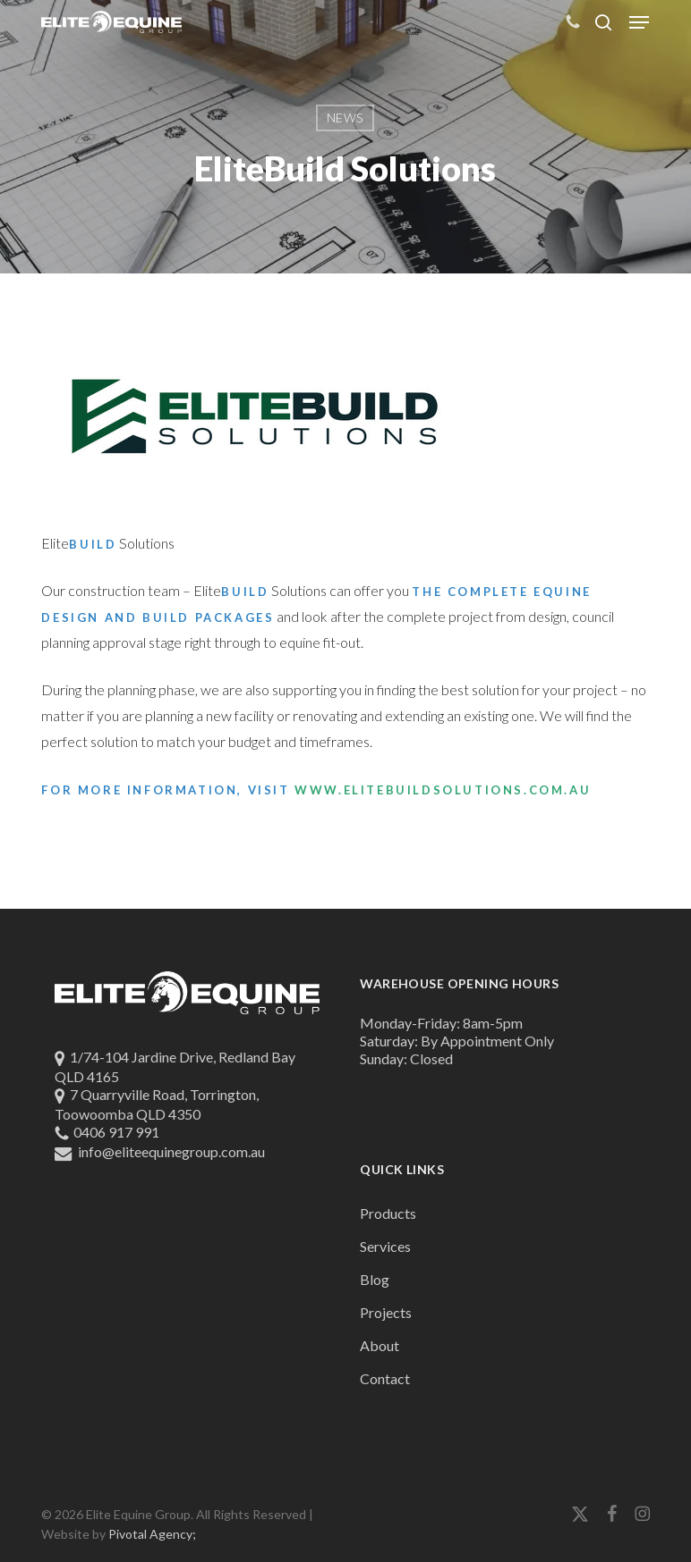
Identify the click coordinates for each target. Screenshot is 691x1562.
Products (388, 1213)
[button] (639, 22)
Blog (374, 1279)
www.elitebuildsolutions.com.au (442, 790)
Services (385, 1246)
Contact (385, 1378)
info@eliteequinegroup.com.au (171, 1151)
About (379, 1345)
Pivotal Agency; (152, 1533)
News (345, 117)
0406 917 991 (116, 1131)
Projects (386, 1312)
